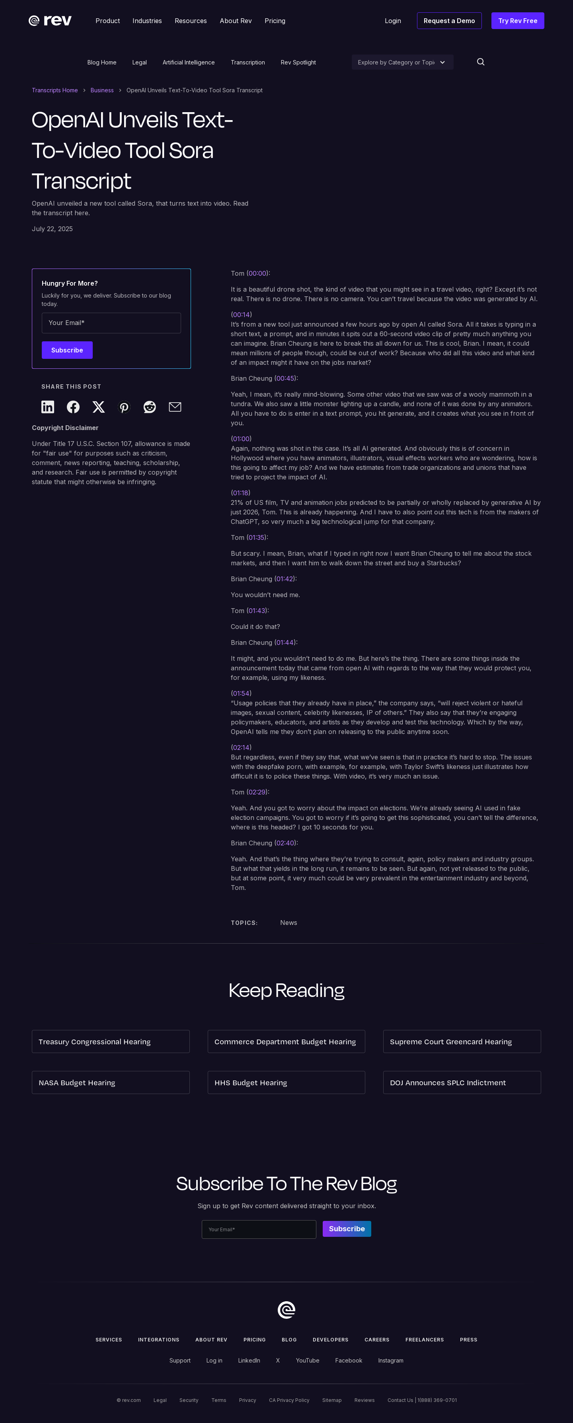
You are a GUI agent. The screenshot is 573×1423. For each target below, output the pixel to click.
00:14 (241, 315)
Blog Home (102, 62)
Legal (140, 62)
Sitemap (332, 1400)
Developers (331, 1340)
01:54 (241, 693)
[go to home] (286, 1310)
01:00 (241, 439)
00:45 (285, 378)
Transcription (248, 62)
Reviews (365, 1400)
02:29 (257, 792)
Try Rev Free (518, 21)
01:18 (240, 493)
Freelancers (424, 1340)
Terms (218, 1400)
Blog (289, 1340)
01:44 (285, 642)
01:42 (285, 579)
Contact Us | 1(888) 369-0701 (422, 1400)
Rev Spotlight (298, 62)
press (468, 1340)
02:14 (241, 747)
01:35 (256, 537)
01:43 (257, 611)
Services (109, 1340)
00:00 (257, 273)
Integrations (158, 1340)
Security (189, 1400)
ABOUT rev (211, 1340)
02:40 (285, 843)
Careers (377, 1340)
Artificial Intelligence (189, 62)
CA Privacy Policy (289, 1400)
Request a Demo (449, 21)
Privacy (247, 1400)
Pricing (255, 1340)
